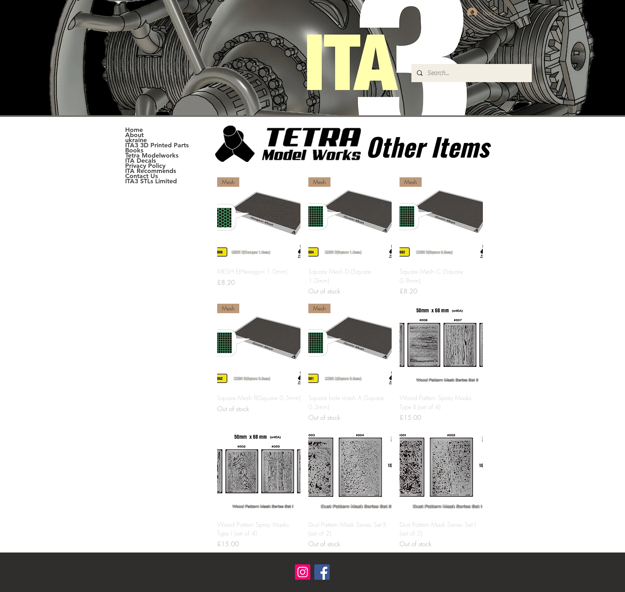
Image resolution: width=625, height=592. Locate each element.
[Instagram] (302, 572)
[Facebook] (322, 572)
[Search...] (471, 73)
